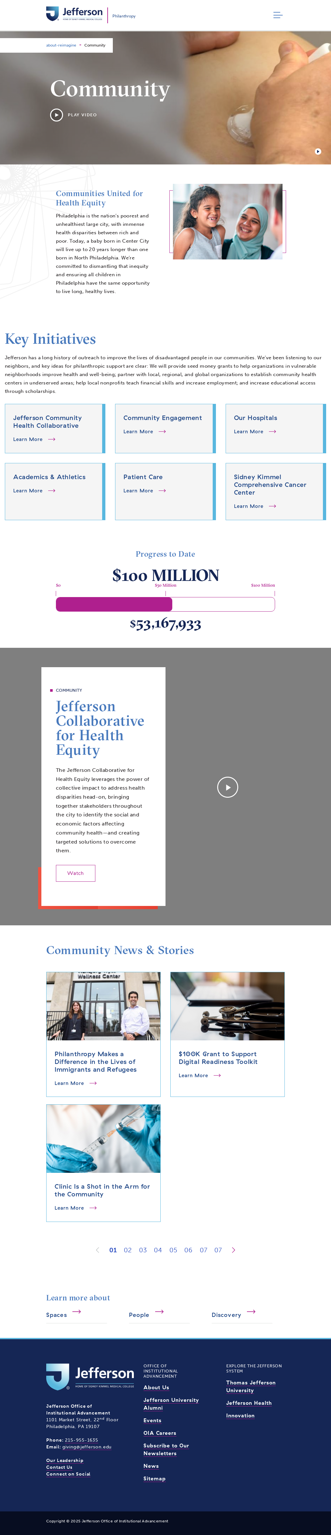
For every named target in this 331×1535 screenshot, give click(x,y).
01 (113, 1250)
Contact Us (59, 1467)
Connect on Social (68, 1474)
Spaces (56, 1315)
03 (143, 1250)
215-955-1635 (81, 1440)
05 (173, 1250)
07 (203, 1250)
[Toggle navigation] (276, 15)
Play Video (73, 115)
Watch (75, 873)
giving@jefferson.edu (87, 1447)
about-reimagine (61, 45)
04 (158, 1250)
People (139, 1315)
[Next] (234, 1250)
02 (128, 1250)
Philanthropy (123, 16)
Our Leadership (65, 1460)
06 (188, 1250)
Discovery (226, 1315)
